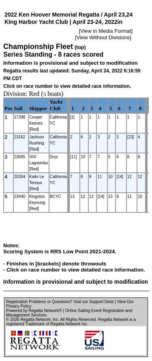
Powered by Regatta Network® (34, 310)
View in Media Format (105, 31)
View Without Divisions (103, 37)
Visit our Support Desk (93, 301)
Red (34, 93)
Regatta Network (35, 319)
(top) (80, 47)
